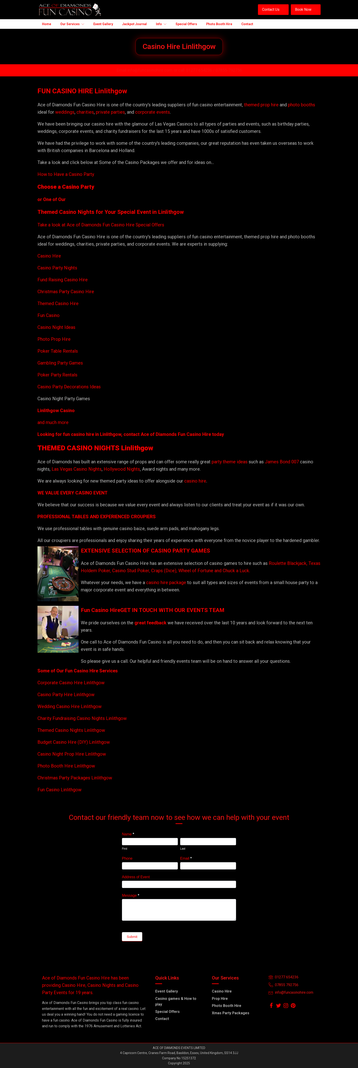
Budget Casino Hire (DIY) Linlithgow (73, 742)
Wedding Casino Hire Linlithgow (69, 706)
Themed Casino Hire (58, 303)
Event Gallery (166, 991)
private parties (110, 112)
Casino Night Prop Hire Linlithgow (71, 754)
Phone (127, 858)
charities (85, 112)
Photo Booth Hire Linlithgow (66, 766)
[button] (273, 9)
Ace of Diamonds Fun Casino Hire (176, 434)
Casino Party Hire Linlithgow (66, 694)
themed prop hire (261, 104)
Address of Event (136, 877)
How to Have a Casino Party (65, 174)
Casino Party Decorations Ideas (69, 386)
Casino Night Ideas (56, 327)
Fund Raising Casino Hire (62, 279)
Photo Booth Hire (226, 1006)
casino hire (195, 481)
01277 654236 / (201, 70)
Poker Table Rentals (57, 351)
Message (130, 895)
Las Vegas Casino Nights (77, 469)
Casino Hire (49, 256)
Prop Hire (220, 998)
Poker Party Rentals (57, 375)
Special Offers (167, 1011)
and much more (52, 422)
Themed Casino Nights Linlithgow (71, 730)
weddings (64, 112)
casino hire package (166, 582)
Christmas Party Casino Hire (65, 291)
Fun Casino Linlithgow (59, 789)
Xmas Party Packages (230, 1013)
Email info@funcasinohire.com (144, 70)
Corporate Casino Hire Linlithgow (71, 682)
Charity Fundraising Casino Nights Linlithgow (82, 718)
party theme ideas (230, 461)
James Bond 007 (282, 461)
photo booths (301, 104)
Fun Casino (48, 315)
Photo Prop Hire (54, 339)
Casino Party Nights (57, 268)
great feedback (150, 622)
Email (186, 858)
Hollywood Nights (121, 469)
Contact (162, 1019)
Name (128, 834)
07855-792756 (229, 70)
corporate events (152, 112)
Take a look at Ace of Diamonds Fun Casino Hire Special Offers (100, 225)
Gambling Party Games (60, 363)
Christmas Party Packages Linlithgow (74, 778)
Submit (132, 937)
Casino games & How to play (175, 1001)
